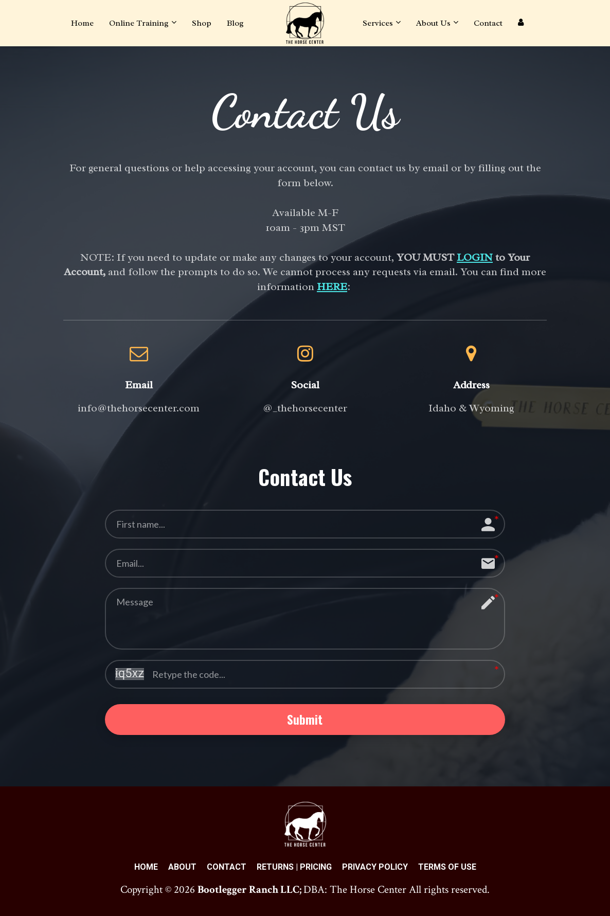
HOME (146, 868)
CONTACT (226, 868)
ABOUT (182, 868)
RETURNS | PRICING (294, 868)
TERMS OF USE (447, 868)
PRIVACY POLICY (375, 868)
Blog (235, 23)
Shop (201, 23)
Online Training (139, 23)
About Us (433, 23)
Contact (488, 23)
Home (82, 23)
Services (378, 23)
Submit (304, 720)
